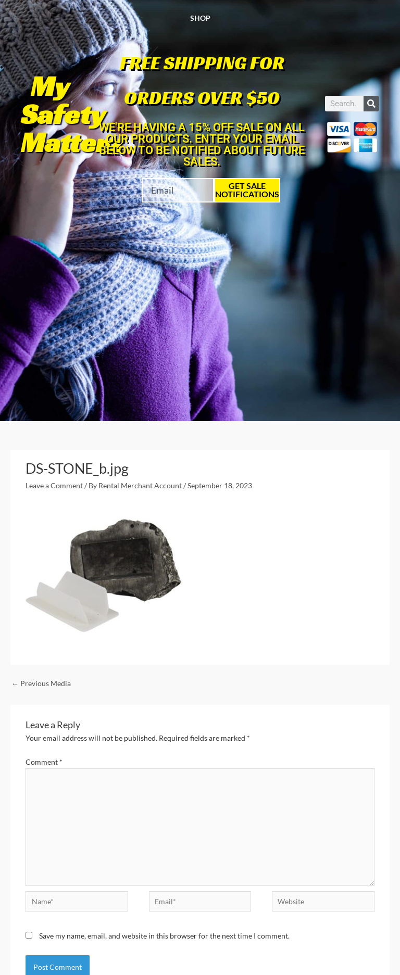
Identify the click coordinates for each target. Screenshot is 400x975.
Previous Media (41, 683)
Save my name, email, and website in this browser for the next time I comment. (164, 935)
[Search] (371, 103)
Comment (44, 761)
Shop (200, 18)
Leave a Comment (54, 485)
